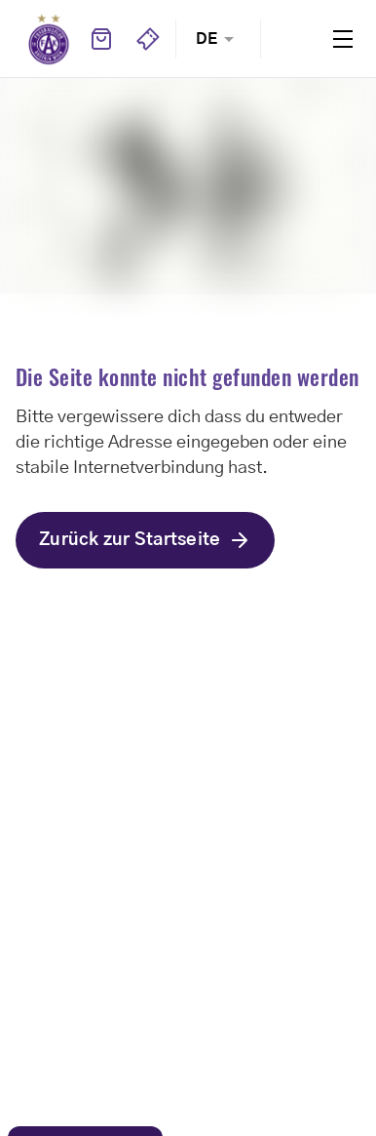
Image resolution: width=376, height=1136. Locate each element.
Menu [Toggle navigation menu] (343, 39)
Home (48, 39)
